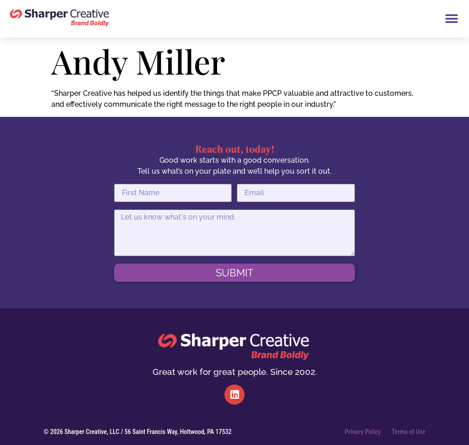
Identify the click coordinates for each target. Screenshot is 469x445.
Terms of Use (408, 431)
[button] (451, 19)
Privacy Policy (363, 431)
